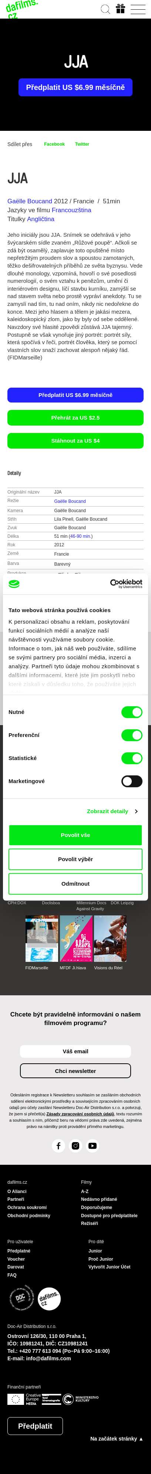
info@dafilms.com (48, 1358)
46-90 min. (80, 536)
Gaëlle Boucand (29, 201)
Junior (95, 1251)
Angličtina (40, 219)
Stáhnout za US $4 (75, 440)
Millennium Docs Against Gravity (91, 906)
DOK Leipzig (122, 903)
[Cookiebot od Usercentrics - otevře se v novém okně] (110, 584)
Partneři (15, 1199)
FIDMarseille (37, 968)
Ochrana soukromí (27, 1207)
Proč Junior (100, 1259)
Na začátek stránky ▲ (117, 1439)
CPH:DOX (17, 903)
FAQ (12, 1275)
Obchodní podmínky (28, 1215)
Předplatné (18, 1251)
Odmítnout (75, 883)
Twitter (82, 144)
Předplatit (35, 1426)
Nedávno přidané (99, 1199)
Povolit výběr (75, 859)
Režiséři (89, 1223)
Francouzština (71, 210)
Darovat (15, 1267)
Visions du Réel (108, 968)
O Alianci (17, 1191)
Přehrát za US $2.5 (75, 417)
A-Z (84, 1191)
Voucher (16, 1259)
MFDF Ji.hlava (73, 968)
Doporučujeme (96, 1207)
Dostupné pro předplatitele (109, 1215)
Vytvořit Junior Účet (109, 1267)
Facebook (54, 144)
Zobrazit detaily (107, 811)
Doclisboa (51, 903)
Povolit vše (75, 835)
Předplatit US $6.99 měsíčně (75, 87)
